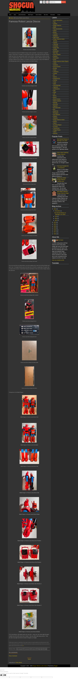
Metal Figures (30, 14)
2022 (55, 222)
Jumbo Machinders (22, 14)
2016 (55, 233)
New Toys (55, 52)
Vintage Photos (57, 130)
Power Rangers (57, 54)
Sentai (54, 59)
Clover (54, 70)
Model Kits (55, 111)
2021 (55, 224)
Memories (55, 104)
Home (11, 18)
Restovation (52, 14)
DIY (54, 75)
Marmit (54, 97)
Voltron (54, 131)
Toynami (55, 42)
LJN (54, 94)
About (15, 14)
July (56, 216)
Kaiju (54, 90)
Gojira (54, 83)
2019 (55, 228)
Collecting (55, 44)
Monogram (55, 112)
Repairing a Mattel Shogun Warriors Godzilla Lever (61, 179)
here (23, 645)
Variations (55, 64)
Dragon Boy (56, 47)
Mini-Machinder (57, 107)
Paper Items (56, 37)
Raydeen (55, 56)
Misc (54, 109)
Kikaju (54, 92)
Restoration (56, 58)
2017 (55, 231)
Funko (54, 82)
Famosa (55, 80)
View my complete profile (58, 260)
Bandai (54, 32)
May (56, 218)
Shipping (55, 118)
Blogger (56, 665)
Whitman (55, 133)
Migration (55, 106)
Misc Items (46, 14)
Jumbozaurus (56, 88)
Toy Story (55, 126)
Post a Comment (13, 656)
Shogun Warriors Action (59, 119)
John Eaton (60, 240)
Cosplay (55, 73)
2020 (55, 226)
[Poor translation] (4, 675)
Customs (55, 34)
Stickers (55, 121)
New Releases (56, 114)
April (56, 220)
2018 (55, 230)
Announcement (56, 66)
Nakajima (55, 35)
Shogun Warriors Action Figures (60, 61)
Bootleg (55, 68)
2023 (55, 209)
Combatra (55, 46)
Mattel (54, 27)
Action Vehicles (38, 14)
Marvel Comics (56, 99)
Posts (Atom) (19, 662)
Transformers (56, 128)
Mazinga (55, 102)
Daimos (55, 76)
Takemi (55, 123)
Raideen (55, 116)
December (57, 210)
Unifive (54, 63)
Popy (54, 22)
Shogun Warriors (57, 25)
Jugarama (55, 87)
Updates (55, 23)
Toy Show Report (57, 124)
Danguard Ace (56, 78)
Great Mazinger (57, 85)
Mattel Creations (57, 100)
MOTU (54, 95)
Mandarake (56, 51)
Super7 (55, 30)
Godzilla (55, 49)
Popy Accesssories (57, 28)
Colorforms (55, 71)
